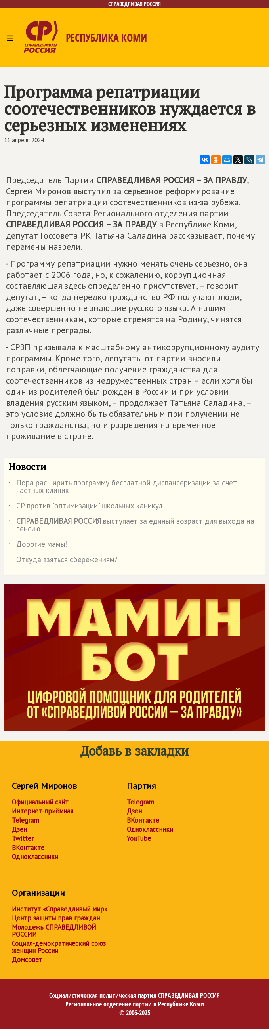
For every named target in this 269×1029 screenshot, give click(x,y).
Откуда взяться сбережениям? (63, 561)
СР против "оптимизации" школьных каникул (85, 507)
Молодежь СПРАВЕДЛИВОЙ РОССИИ (54, 931)
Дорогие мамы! (38, 545)
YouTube (139, 838)
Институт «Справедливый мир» (59, 909)
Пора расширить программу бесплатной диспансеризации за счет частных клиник (122, 487)
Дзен (19, 829)
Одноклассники (35, 856)
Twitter (23, 838)
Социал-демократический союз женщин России (59, 947)
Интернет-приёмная (42, 811)
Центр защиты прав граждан (56, 918)
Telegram (25, 820)
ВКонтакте (28, 847)
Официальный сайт (40, 802)
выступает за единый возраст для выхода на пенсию (131, 525)
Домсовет (27, 959)
